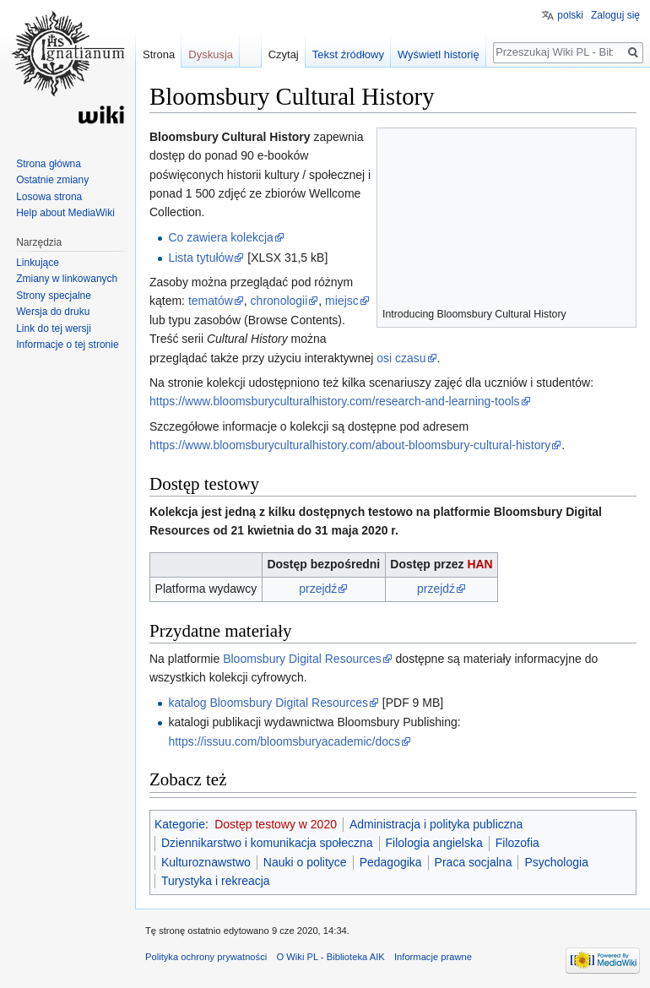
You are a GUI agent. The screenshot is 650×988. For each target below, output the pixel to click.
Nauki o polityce (305, 862)
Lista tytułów (200, 257)
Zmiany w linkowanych (66, 279)
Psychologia (556, 862)
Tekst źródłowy (348, 54)
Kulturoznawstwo (206, 862)
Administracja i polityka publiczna (436, 824)
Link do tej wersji (53, 328)
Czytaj (283, 54)
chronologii (279, 300)
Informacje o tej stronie (67, 344)
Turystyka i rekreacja (215, 881)
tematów (210, 300)
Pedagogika (391, 862)
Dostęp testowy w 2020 (275, 824)
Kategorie (179, 824)
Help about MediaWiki (65, 213)
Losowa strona (49, 197)
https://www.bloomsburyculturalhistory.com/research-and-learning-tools (334, 401)
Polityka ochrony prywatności (206, 957)
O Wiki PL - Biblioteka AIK (330, 957)
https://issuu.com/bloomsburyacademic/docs (284, 741)
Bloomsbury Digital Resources (302, 658)
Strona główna (48, 164)
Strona (159, 54)
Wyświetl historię (438, 54)
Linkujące (37, 263)
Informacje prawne (433, 957)
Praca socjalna (473, 862)
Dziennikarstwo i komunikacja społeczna (267, 843)
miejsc (342, 300)
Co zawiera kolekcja (221, 237)
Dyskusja (210, 54)
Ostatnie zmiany (52, 180)
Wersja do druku (52, 312)
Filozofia (517, 843)
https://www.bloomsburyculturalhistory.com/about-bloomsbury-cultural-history (349, 445)
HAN (479, 564)
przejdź (318, 588)
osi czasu (400, 358)
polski (570, 15)
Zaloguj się (615, 15)
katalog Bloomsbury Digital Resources (268, 702)
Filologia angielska (434, 843)
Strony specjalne (53, 295)
